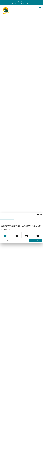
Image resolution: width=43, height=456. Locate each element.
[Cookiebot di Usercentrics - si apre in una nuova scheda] (37, 214)
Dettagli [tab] (21, 217)
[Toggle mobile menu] (40, 7)
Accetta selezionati (21, 240)
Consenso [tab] (7, 217)
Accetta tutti (35, 240)
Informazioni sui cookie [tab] (35, 217)
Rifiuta (8, 240)
